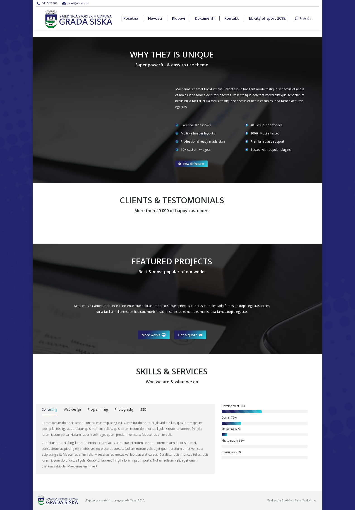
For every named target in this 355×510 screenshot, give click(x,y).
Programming (98, 409)
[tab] (49, 410)
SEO (143, 409)
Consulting (49, 409)
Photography (124, 409)
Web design (72, 409)
